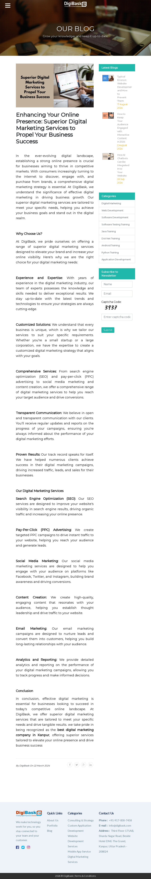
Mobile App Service (79, 851)
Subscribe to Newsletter (109, 273)
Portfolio (52, 825)
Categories (109, 196)
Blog (49, 830)
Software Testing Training (116, 224)
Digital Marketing (111, 203)
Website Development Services (76, 841)
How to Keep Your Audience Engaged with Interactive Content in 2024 (123, 128)
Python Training (110, 252)
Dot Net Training (111, 238)
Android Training (111, 245)
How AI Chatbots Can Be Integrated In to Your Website (123, 165)
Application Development (116, 259)
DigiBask (68, 875)
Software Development (115, 217)
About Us (52, 820)
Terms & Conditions (85, 875)
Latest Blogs (109, 67)
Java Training (109, 231)
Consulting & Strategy (81, 820)
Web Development (112, 210)
